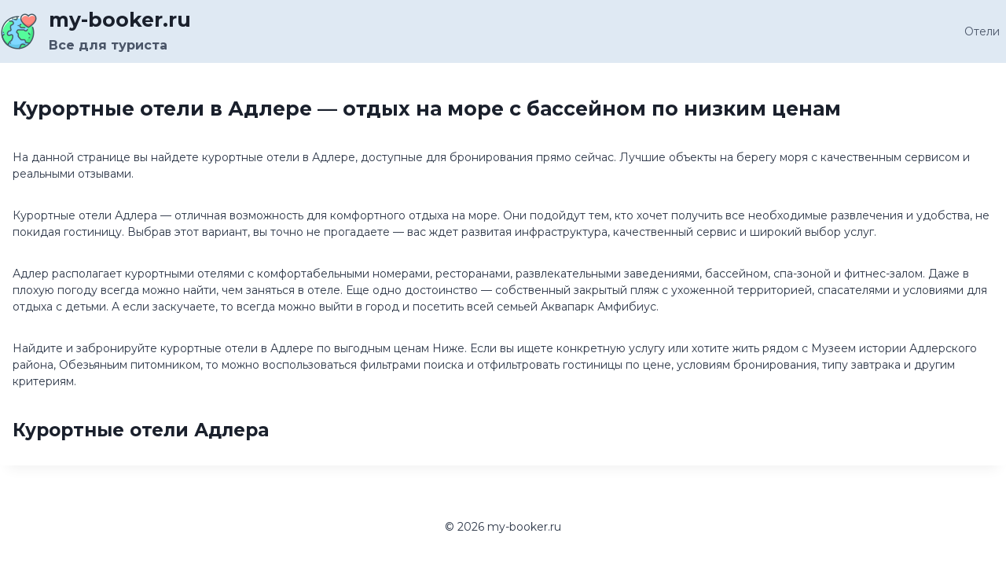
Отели (982, 31)
